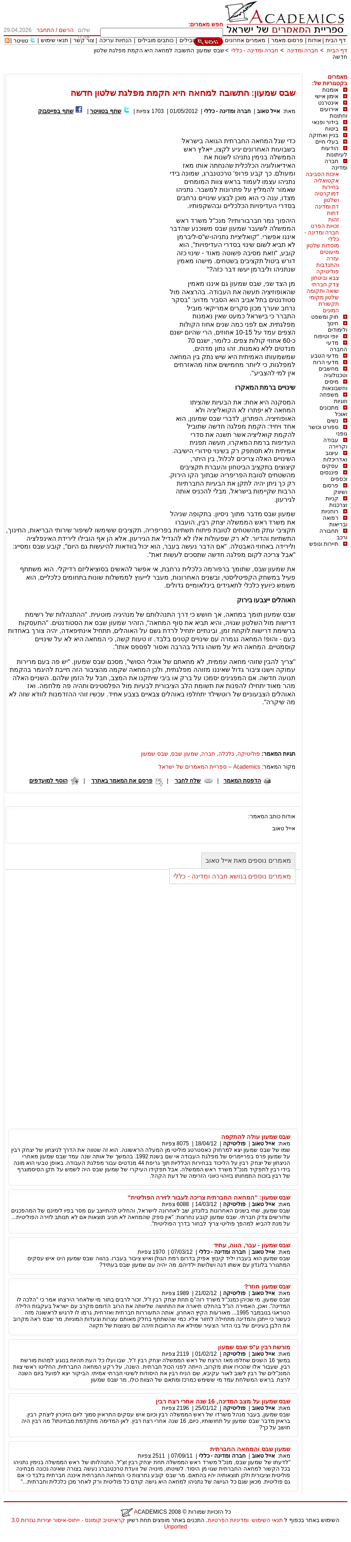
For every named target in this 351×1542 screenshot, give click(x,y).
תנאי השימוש (267, 1520)
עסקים (330, 466)
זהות (333, 219)
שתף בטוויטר (105, 111)
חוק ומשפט (324, 317)
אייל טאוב (268, 111)
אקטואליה (326, 180)
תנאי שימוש (54, 40)
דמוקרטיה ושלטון (326, 196)
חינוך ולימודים (337, 326)
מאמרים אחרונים (245, 40)
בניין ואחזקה (323, 135)
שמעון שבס (184, 754)
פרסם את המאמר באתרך (122, 780)
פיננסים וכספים (333, 475)
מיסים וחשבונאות (334, 385)
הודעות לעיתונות (334, 151)
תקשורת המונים (329, 307)
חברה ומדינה (302, 50)
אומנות (330, 90)
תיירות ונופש (323, 544)
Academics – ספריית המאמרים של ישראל (209, 767)
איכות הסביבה (322, 174)
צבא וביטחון (325, 278)
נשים (332, 420)
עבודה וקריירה (335, 443)
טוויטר (20, 41)
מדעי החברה (336, 346)
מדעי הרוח (325, 362)
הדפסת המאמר (242, 780)
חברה (208, 754)
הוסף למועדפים (48, 780)
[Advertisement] (178, 70)
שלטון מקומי (324, 297)
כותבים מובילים (155, 40)
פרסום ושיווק (335, 488)
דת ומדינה (327, 206)
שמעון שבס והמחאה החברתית (250, 1449)
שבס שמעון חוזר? (267, 1286)
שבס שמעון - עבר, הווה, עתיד (252, 1245)
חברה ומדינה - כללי (254, 50)
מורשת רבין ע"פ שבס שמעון (254, 1347)
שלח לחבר (188, 780)
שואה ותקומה (322, 291)
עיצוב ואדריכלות (335, 456)
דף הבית (335, 40)
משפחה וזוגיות (333, 398)
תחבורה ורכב (333, 534)
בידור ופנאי (325, 122)
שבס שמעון (154, 754)
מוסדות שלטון (322, 245)
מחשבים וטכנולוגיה (333, 372)
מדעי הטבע (324, 356)
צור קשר (83, 40)
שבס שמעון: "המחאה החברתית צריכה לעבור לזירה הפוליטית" (209, 1197)
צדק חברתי (325, 284)
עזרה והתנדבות (327, 261)
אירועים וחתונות (333, 112)
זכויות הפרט (325, 226)
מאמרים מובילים (198, 40)
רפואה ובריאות (335, 521)
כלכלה (226, 754)
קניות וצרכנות (336, 501)
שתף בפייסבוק (55, 111)
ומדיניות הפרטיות (228, 1520)
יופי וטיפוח (326, 336)
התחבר (45, 30)
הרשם (66, 30)
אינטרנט (328, 103)
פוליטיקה (327, 271)
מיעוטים (329, 252)
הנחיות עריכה (115, 40)
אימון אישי (326, 96)
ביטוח (331, 129)
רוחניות (329, 511)
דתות (333, 213)
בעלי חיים (326, 142)
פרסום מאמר (287, 40)
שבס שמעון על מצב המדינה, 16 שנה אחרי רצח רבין (223, 1401)
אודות (314, 40)
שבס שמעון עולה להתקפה (255, 1136)
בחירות (330, 187)
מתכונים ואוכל (333, 410)
